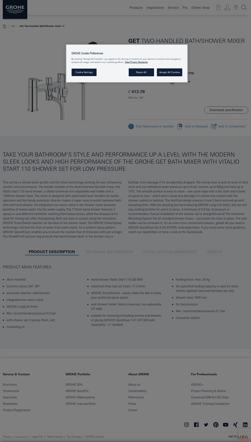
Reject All (141, 72)
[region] (127, 63)
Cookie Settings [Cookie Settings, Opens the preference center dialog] (84, 72)
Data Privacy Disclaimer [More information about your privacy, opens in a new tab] (136, 62)
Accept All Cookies (169, 72)
